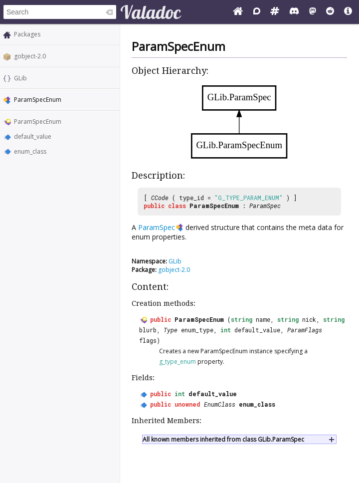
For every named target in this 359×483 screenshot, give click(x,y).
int (225, 330)
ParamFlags (304, 330)
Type (171, 330)
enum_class (30, 151)
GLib (20, 78)
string (241, 319)
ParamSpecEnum (37, 121)
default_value (32, 136)
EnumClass (219, 404)
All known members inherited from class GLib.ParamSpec (223, 439)
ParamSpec (265, 206)
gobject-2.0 (30, 56)
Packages (27, 34)
